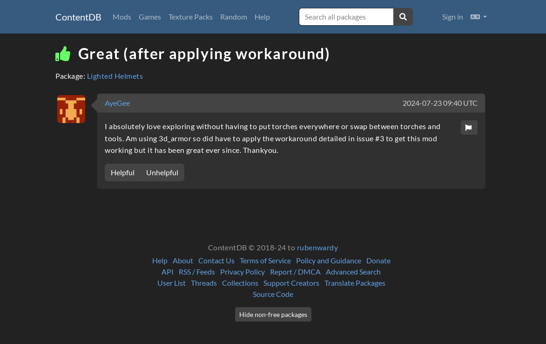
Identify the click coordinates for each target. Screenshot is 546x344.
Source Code (273, 293)
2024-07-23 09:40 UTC (440, 102)
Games (150, 16)
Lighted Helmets (115, 75)
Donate (378, 260)
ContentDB (78, 16)
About (183, 260)
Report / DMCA (295, 271)
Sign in (452, 16)
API (168, 271)
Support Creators (291, 282)
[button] (479, 16)
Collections (240, 282)
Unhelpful (162, 172)
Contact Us (216, 260)
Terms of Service (265, 260)
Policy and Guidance (328, 260)
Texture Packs (191, 16)
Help (262, 16)
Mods (122, 16)
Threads (204, 282)
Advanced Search (353, 271)
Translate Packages (354, 282)
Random (233, 16)
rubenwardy (317, 247)
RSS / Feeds (197, 271)
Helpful (123, 172)
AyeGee (117, 102)
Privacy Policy (242, 271)
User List (171, 282)
